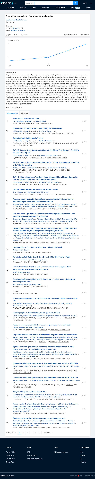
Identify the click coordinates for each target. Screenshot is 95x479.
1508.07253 (41, 209)
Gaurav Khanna (35, 192)
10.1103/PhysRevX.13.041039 (22, 172)
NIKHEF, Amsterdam (37, 337)
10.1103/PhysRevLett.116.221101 (26, 145)
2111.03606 (62, 170)
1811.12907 (41, 184)
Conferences (60, 8)
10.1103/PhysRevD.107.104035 (60, 330)
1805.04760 (42, 342)
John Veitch (69, 366)
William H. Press (18, 250)
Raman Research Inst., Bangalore (37, 407)
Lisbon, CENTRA (43, 354)
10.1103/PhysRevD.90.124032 (22, 320)
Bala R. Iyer (37, 409)
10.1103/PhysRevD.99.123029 (22, 373)
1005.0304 (40, 413)
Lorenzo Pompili (18, 233)
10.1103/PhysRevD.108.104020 (60, 358)
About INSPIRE (10, 452)
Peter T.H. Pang (30, 340)
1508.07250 (41, 223)
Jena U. (15, 356)
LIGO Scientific (17, 131)
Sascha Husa (35, 204)
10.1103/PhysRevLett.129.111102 (63, 399)
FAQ (28, 452)
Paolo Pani (44, 423)
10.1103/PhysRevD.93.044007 (59, 209)
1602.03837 (44, 133)
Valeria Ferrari (17, 425)
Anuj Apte (27, 192)
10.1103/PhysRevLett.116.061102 (62, 133)
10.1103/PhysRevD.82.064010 (56, 413)
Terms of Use (10, 462)
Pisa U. (26, 337)
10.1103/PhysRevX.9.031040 (58, 184)
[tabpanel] (47, 276)
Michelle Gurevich (21, 20)
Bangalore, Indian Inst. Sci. (59, 407)
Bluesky (83, 455)
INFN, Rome (36, 421)
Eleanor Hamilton (18, 328)
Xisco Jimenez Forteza (48, 421)
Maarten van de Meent (52, 238)
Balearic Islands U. (45, 204)
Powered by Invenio (7, 476)
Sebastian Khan (18, 204)
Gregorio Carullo (18, 337)
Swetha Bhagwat (18, 421)
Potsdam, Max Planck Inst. (56, 207)
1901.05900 (45, 194)
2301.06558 (43, 330)
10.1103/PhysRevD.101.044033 (60, 427)
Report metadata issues (34, 459)
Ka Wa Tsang (56, 340)
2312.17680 (14, 28)
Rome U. (27, 421)
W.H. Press (32, 284)
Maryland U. (29, 121)
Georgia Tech (27, 316)
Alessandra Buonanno (49, 233)
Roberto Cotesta (18, 395)
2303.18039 (43, 242)
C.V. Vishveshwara (18, 121)
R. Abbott (42, 155)
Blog (82, 452)
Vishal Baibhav (17, 352)
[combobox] (54, 3)
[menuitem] (84, 3)
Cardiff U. (27, 204)
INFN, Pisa (31, 356)
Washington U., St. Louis (31, 303)
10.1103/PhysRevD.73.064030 (59, 308)
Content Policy (10, 455)
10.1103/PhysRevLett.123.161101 (63, 194)
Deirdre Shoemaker (38, 316)
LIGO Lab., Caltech (52, 155)
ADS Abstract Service (18, 30)
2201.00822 (45, 399)
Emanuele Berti (17, 303)
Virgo (27, 131)
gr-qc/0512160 (41, 308)
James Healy (58, 316)
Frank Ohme (26, 207)
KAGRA (15, 168)
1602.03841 (74, 143)
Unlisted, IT (71, 423)
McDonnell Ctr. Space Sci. (25, 409)
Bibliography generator (61, 452)
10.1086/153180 (42, 286)
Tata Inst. (57, 204)
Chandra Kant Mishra (19, 407)
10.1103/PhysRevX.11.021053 (57, 158)
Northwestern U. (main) (30, 352)
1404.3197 (68, 318)
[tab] (12, 113)
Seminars (45, 8)
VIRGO (23, 168)
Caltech (49, 131)
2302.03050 (43, 358)
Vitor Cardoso (44, 303)
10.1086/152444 (42, 274)
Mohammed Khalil (55, 236)
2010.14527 (40, 158)
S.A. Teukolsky (17, 284)
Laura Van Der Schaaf (52, 337)
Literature (10, 8)
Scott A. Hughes (18, 192)
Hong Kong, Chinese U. (43, 340)
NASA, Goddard (41, 121)
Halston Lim (44, 192)
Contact (83, 462)
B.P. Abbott (42, 131)
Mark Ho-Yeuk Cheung (46, 352)
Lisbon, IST (47, 397)
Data (73, 8)
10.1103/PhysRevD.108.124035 (60, 242)
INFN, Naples (61, 421)
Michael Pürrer (42, 207)
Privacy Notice (10, 459)
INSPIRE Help (31, 455)
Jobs (34, 8)
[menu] (87, 3)
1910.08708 (42, 427)
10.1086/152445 (42, 262)
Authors (23, 8)
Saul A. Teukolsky (35, 260)
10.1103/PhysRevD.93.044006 (59, 223)
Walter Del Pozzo (44, 366)
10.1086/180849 (46, 252)
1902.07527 (69, 370)
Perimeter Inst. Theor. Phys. (35, 238)
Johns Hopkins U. (59, 352)
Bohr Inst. (16, 240)
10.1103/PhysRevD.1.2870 (44, 123)
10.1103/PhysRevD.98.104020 (59, 342)
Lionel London (10, 20)
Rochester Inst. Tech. (70, 316)
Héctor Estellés (26, 236)
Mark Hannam (66, 204)
